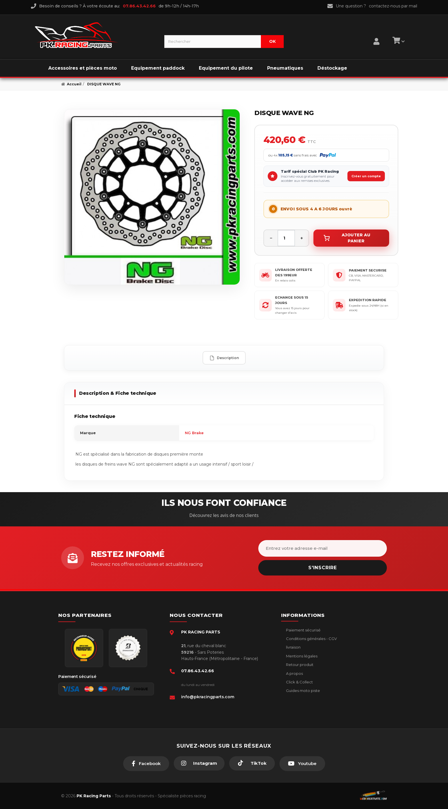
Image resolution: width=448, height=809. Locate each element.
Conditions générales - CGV (311, 638)
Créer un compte (366, 176)
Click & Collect (299, 682)
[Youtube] (302, 763)
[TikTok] (252, 763)
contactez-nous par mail (393, 6)
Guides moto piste (302, 690)
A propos (294, 673)
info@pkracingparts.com (207, 696)
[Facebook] (146, 763)
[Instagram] (199, 763)
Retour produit (299, 664)
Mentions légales (301, 656)
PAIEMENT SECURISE (368, 270)
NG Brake (194, 432)
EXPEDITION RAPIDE (367, 300)
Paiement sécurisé (303, 630)
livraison (293, 647)
